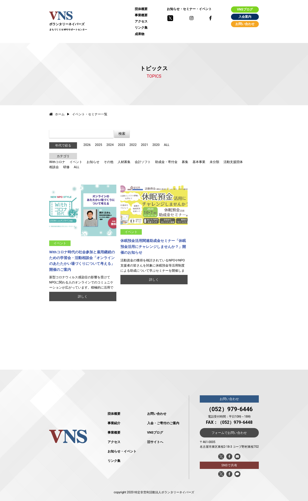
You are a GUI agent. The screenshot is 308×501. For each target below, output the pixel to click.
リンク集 (141, 28)
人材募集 (124, 162)
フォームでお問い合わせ (229, 433)
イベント (76, 162)
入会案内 (244, 17)
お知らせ (93, 162)
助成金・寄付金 (166, 162)
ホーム (57, 114)
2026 (87, 145)
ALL (166, 145)
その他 (108, 162)
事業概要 (141, 15)
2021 (144, 145)
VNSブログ (245, 9)
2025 (98, 145)
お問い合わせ (245, 24)
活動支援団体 (233, 162)
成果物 (139, 34)
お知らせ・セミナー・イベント (189, 9)
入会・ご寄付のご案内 (163, 423)
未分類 (214, 162)
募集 (185, 162)
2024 (110, 145)
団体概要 (141, 9)
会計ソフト (143, 162)
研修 (66, 167)
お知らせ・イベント (122, 451)
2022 (133, 145)
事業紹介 (114, 423)
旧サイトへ (155, 442)
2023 (121, 145)
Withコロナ (57, 162)
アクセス (141, 21)
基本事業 (198, 162)
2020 (156, 145)
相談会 (54, 167)
